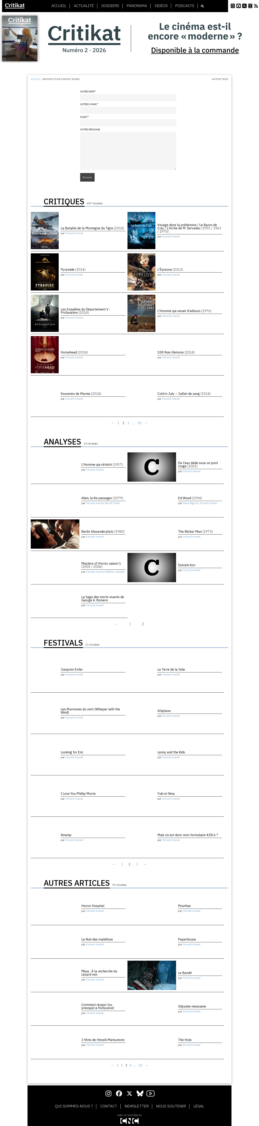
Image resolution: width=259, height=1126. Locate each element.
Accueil (58, 6)
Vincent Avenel (74, 233)
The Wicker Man (195, 531)
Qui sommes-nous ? (74, 1106)
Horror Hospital (92, 906)
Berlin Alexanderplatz (102, 531)
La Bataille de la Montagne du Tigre (92, 228)
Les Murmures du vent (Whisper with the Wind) (90, 710)
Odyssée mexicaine (192, 1006)
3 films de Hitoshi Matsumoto (103, 1040)
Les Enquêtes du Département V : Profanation (85, 311)
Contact (108, 1106)
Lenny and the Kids (171, 752)
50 (140, 423)
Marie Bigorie (190, 503)
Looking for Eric (72, 752)
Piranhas (184, 906)
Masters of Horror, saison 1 (101, 565)
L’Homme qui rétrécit (102, 464)
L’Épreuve (170, 269)
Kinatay (66, 835)
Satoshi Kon (186, 565)
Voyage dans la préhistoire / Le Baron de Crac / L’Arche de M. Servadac (189, 228)
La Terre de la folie (171, 669)
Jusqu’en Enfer (72, 669)
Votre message (90, 129)
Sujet (84, 117)
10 (140, 1065)
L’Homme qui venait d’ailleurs (184, 311)
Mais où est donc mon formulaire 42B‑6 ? (187, 835)
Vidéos (161, 6)
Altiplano (164, 711)
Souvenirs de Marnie (81, 394)
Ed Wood (190, 498)
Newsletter (137, 1106)
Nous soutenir (171, 1106)
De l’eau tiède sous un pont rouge (198, 464)
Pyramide (73, 269)
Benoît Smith (112, 503)
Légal (198, 1106)
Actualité (84, 6)
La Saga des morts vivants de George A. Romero (102, 598)
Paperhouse (187, 939)
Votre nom (88, 91)
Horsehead (74, 352)
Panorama (137, 6)
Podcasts (184, 6)
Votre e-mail (89, 104)
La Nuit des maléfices (97, 939)
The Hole (185, 1040)
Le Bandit (185, 973)
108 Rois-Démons (176, 352)
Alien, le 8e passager (102, 498)
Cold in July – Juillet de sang (184, 394)
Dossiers (110, 6)
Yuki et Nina (166, 794)
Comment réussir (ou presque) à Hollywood (97, 1006)
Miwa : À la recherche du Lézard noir (99, 972)
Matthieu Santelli (114, 571)
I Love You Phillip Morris (78, 794)
